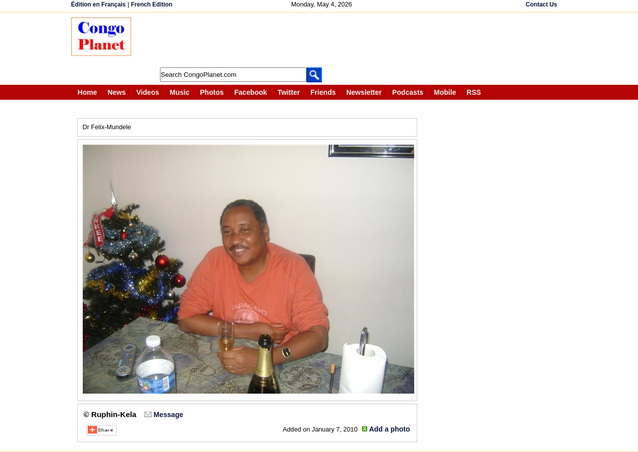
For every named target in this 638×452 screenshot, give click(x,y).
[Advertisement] (322, 39)
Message (168, 415)
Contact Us (541, 4)
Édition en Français (98, 4)
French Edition (151, 4)
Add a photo (389, 429)
